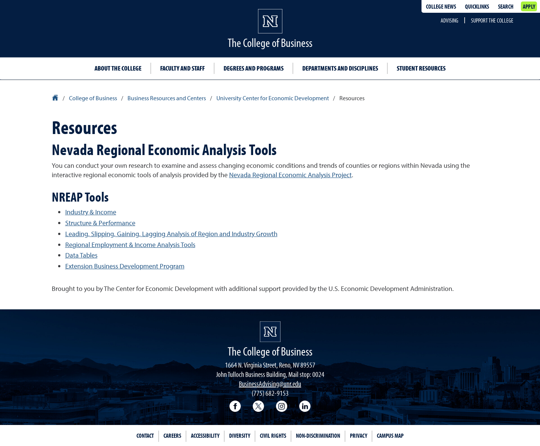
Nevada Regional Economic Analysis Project (290, 174)
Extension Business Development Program (124, 266)
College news (441, 6)
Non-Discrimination (318, 435)
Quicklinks (477, 6)
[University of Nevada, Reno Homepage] (270, 331)
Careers (172, 435)
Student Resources (421, 68)
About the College (117, 68)
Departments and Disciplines (340, 68)
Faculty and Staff (182, 68)
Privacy (358, 435)
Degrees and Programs (254, 68)
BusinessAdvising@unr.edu (270, 383)
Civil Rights (273, 435)
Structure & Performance (100, 222)
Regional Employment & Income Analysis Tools (130, 244)
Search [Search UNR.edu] (505, 6)
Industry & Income (90, 212)
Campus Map (390, 435)
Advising (449, 20)
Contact (145, 435)
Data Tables (81, 255)
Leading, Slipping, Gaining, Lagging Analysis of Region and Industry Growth (171, 233)
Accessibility (205, 435)
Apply (529, 6)
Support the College (492, 20)
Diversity (239, 435)
